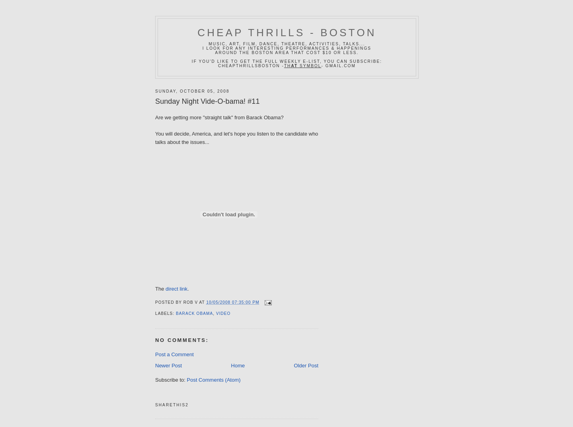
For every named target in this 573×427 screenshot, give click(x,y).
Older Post (306, 366)
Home (238, 366)
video (223, 313)
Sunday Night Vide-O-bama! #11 (207, 101)
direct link (176, 289)
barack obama (194, 313)
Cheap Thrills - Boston (286, 33)
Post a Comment (174, 354)
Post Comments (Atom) (214, 380)
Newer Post (168, 366)
